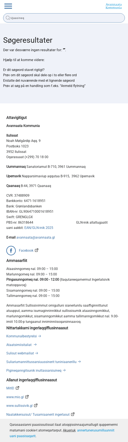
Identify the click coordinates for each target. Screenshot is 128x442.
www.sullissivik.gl (19, 406)
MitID (10, 388)
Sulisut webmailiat (20, 353)
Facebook (26, 250)
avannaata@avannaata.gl (35, 237)
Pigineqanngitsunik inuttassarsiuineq (33, 371)
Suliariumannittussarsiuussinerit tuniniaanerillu (41, 362)
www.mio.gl (15, 397)
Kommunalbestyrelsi (21, 336)
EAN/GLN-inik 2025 (38, 228)
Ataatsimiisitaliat (19, 345)
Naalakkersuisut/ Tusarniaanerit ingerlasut (38, 415)
